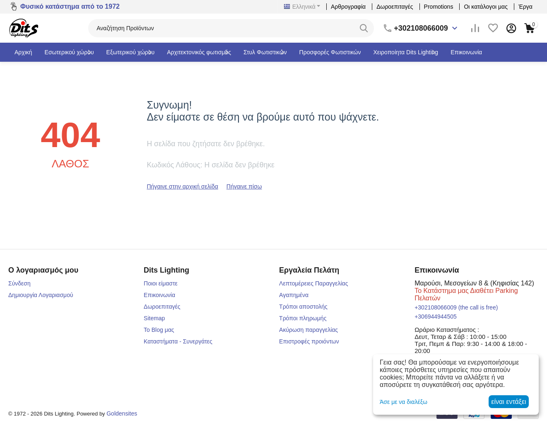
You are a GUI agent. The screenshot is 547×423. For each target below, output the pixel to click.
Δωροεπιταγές (394, 6)
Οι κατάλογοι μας (486, 6)
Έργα (525, 6)
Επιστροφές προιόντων (309, 341)
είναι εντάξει (508, 401)
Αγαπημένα (293, 295)
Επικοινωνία (159, 295)
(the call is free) (456, 307)
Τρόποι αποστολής (303, 306)
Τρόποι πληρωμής (302, 318)
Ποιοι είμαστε (161, 283)
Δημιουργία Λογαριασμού (40, 295)
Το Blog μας (159, 329)
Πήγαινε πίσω (244, 186)
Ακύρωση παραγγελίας (308, 329)
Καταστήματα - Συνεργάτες (178, 341)
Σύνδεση (19, 283)
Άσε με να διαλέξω (403, 402)
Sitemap (154, 318)
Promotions (438, 6)
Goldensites (121, 413)
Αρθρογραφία (348, 6)
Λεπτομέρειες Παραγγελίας (313, 283)
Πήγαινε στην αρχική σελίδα (182, 186)
